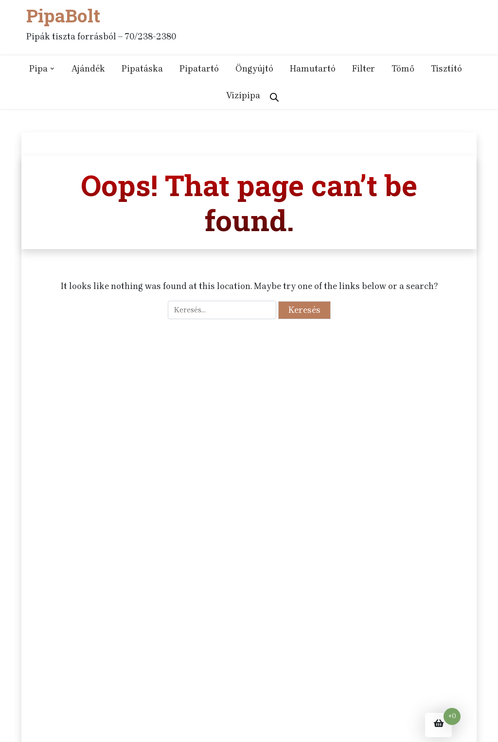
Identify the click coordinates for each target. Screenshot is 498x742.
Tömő (402, 68)
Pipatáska (142, 68)
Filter (363, 68)
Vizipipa (243, 95)
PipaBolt (63, 16)
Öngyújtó (254, 68)
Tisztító (446, 68)
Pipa (38, 68)
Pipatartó (199, 68)
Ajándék (88, 68)
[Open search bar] (274, 95)
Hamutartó (313, 68)
